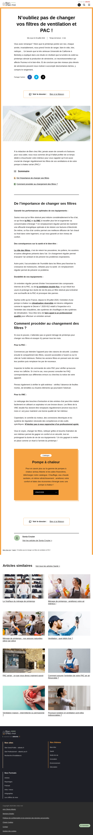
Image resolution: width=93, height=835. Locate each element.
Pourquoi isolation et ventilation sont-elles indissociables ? (66, 714)
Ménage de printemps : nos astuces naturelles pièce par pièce (22, 639)
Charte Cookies (8, 822)
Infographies (9, 793)
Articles (7, 778)
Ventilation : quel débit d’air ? (60, 638)
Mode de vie (54, 755)
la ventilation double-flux (48, 287)
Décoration (53, 767)
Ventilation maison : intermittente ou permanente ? (23, 714)
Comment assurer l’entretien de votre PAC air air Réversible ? (69, 677)
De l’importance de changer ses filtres (33, 178)
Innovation (53, 759)
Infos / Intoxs (9, 789)
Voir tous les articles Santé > (47, 566)
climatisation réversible (42, 303)
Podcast (7, 785)
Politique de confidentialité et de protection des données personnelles (26, 818)
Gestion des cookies (9, 831)
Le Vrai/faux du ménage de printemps (19, 601)
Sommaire (85, 825)
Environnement (55, 763)
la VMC (37, 221)
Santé (14, 550)
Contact (5, 827)
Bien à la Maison (57, 94)
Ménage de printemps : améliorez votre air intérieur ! (66, 602)
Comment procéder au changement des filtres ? (37, 184)
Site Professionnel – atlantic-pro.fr (16, 751)
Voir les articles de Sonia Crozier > (37, 540)
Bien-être (53, 747)
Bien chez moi (7, 550)
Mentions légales (8, 814)
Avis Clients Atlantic (9, 809)
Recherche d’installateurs (13, 755)
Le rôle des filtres (22, 250)
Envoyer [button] (39, 492)
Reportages (8, 782)
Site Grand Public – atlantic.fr (14, 747)
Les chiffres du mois (11, 797)
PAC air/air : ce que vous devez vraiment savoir (23, 676)
